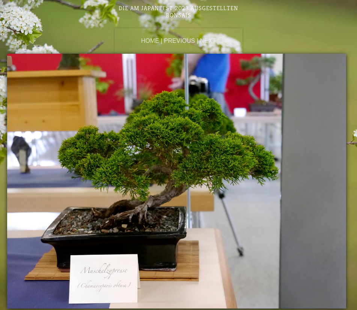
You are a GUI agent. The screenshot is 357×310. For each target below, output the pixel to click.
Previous (179, 41)
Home (150, 41)
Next (208, 41)
